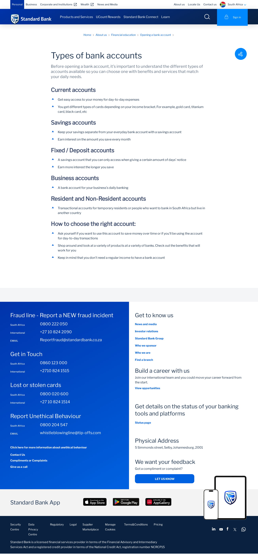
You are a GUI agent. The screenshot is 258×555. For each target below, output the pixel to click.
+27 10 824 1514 (55, 403)
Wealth (85, 4)
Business (31, 4)
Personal (17, 4)
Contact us (210, 4)
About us (179, 4)
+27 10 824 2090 (56, 333)
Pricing (158, 525)
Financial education (123, 36)
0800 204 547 (54, 426)
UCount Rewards (108, 17)
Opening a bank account (155, 36)
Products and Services (76, 17)
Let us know (165, 480)
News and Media (107, 4)
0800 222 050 (54, 325)
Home (87, 36)
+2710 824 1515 (54, 372)
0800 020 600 (54, 395)
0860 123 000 (53, 364)
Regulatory (57, 525)
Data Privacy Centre (33, 530)
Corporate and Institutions (56, 4)
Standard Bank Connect (140, 17)
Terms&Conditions (136, 525)
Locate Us (194, 4)
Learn (165, 17)
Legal (73, 525)
